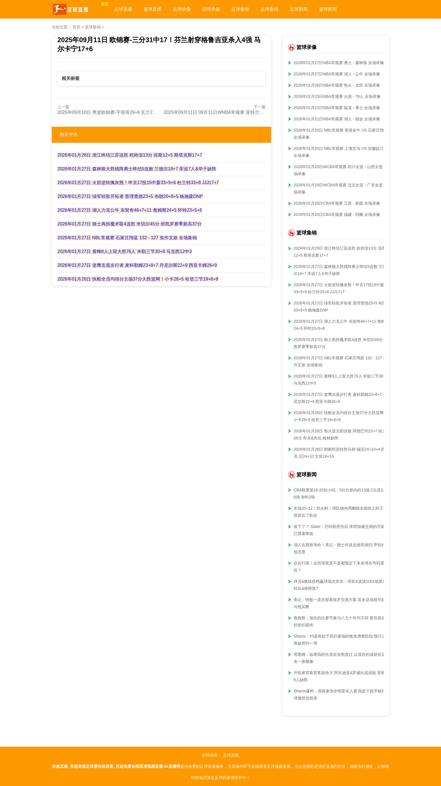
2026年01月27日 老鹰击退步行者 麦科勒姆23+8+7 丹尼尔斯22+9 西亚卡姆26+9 (137, 265)
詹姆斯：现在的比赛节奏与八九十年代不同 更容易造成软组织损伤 (341, 621)
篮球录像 (223, 9)
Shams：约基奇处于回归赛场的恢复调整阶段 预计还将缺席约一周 (340, 639)
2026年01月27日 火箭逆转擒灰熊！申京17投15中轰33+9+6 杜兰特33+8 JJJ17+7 (138, 182)
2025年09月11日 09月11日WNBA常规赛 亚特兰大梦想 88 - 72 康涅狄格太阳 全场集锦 (250, 112)
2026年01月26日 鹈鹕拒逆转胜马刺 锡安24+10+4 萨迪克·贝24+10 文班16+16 (341, 453)
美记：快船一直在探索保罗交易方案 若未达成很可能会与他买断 (341, 603)
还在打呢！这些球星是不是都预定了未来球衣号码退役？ (339, 566)
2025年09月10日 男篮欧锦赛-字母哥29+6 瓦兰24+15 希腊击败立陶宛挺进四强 (135, 112)
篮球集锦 (281, 9)
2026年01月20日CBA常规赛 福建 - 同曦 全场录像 (337, 214)
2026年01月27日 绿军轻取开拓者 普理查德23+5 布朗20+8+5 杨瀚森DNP (130, 196)
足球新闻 (311, 9)
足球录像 (193, 9)
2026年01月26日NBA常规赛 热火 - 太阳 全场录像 (337, 85)
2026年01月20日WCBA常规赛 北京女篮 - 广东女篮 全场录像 (341, 188)
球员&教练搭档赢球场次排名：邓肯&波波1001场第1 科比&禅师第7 (339, 585)
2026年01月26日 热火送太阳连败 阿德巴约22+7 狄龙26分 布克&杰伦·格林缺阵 (340, 434)
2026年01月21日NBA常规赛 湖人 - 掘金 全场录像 (337, 119)
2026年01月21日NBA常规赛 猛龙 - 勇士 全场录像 (337, 107)
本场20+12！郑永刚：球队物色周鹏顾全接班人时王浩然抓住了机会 (340, 512)
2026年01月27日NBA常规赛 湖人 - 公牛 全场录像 (337, 74)
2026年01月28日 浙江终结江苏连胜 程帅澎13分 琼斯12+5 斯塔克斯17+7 (129, 155)
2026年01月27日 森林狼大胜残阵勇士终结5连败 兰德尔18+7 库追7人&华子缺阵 (136, 168)
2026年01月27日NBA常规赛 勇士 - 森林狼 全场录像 (339, 62)
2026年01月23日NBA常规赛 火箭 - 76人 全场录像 (337, 96)
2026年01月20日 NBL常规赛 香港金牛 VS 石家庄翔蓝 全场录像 (341, 133)
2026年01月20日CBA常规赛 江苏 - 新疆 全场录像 (337, 203)
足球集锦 (252, 9)
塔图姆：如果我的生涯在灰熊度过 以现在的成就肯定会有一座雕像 (341, 658)
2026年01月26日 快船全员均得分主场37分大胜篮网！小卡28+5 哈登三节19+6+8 (137, 279)
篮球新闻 (340, 9)
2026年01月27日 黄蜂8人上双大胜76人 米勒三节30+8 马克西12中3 (124, 251)
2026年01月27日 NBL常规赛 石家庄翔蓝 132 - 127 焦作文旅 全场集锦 (127, 237)
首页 (110, 9)
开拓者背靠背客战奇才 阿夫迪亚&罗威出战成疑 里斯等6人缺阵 (341, 676)
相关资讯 (69, 134)
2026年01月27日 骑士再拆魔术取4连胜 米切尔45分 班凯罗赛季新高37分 (129, 224)
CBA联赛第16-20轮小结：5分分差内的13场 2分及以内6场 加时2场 (341, 493)
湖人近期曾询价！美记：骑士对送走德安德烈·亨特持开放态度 (341, 548)
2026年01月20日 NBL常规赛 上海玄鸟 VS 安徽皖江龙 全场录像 (341, 152)
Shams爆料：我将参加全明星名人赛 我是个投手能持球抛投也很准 (340, 694)
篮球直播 (164, 9)
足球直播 (135, 9)
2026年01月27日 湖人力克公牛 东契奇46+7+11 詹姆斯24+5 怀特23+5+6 (129, 210)
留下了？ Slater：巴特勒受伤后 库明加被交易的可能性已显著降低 (341, 530)
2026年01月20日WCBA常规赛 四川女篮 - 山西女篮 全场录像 (341, 170)
